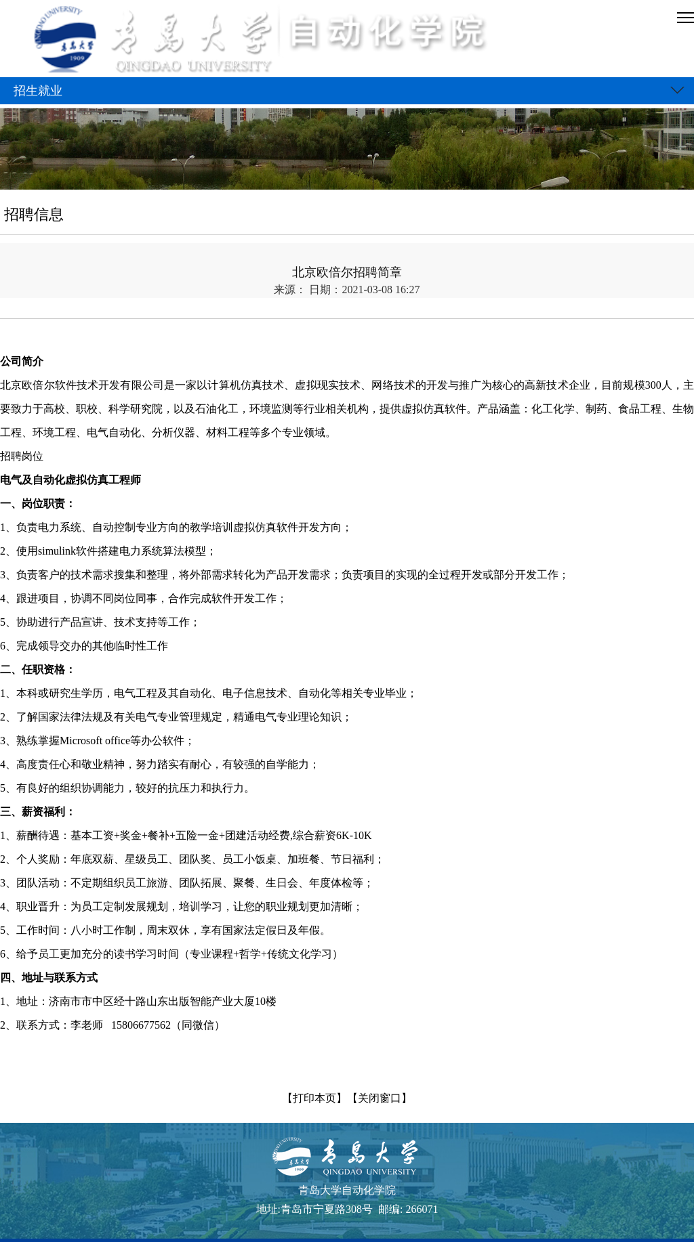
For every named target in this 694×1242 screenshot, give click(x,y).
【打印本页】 (314, 1098)
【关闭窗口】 (379, 1098)
